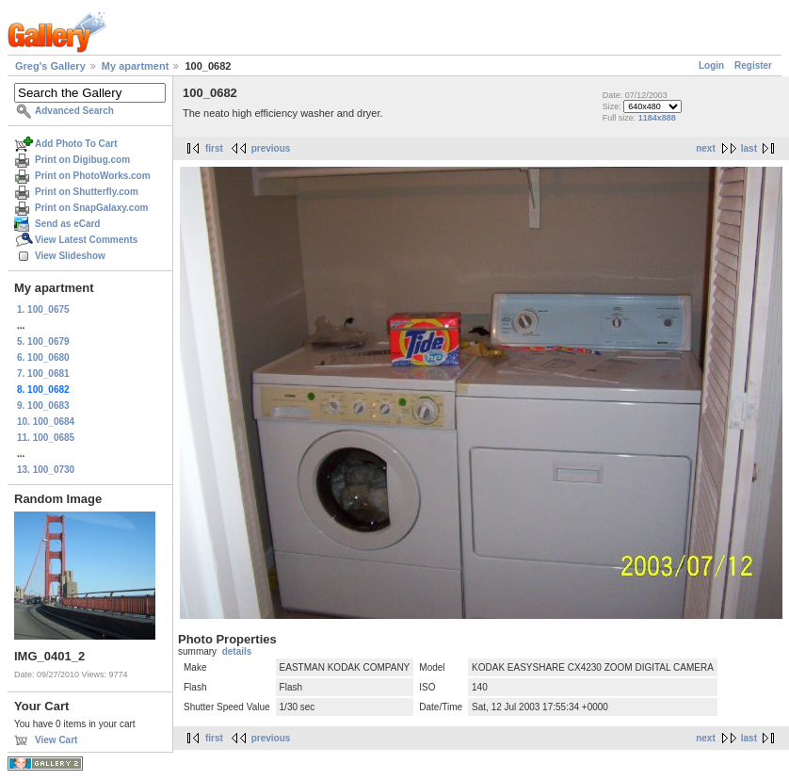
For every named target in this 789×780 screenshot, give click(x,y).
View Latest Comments (86, 240)
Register (753, 65)
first (214, 148)
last (749, 148)
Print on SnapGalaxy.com (91, 208)
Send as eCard (67, 224)
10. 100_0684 (45, 421)
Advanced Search (74, 111)
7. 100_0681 (43, 373)
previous (271, 148)
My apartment (135, 66)
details (237, 651)
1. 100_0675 (43, 309)
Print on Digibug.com (82, 159)
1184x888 (657, 117)
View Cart (56, 740)
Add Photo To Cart (76, 143)
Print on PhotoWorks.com (93, 176)
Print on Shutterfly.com (86, 192)
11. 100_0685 (45, 437)
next (706, 148)
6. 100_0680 (43, 357)
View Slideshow (70, 256)
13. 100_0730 (45, 469)
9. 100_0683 (43, 405)
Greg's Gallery (50, 66)
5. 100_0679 (43, 341)
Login (711, 65)
